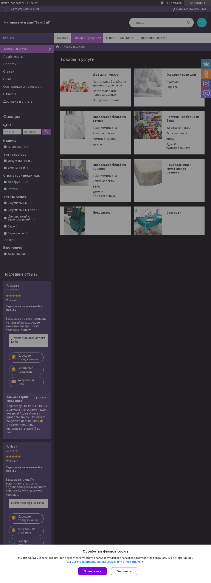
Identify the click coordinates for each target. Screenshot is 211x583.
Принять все (92, 571)
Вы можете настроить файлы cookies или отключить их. (104, 561)
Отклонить (124, 571)
